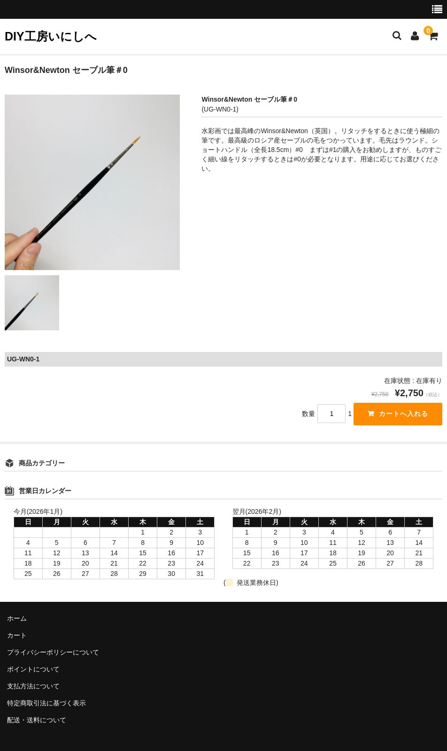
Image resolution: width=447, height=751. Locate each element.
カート (17, 635)
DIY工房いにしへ (51, 36)
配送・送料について (36, 720)
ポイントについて (33, 669)
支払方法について (33, 686)
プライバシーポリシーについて (53, 652)
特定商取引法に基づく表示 (46, 703)
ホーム (17, 618)
